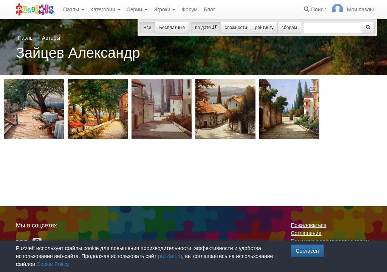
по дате (206, 27)
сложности (235, 27)
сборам (289, 27)
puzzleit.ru (170, 256)
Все (148, 27)
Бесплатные (172, 27)
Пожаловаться (309, 225)
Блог (209, 9)
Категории (105, 9)
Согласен (307, 251)
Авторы (51, 38)
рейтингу (264, 27)
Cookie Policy (52, 264)
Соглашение (306, 233)
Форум (189, 9)
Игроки (164, 9)
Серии (137, 9)
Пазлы (73, 9)
